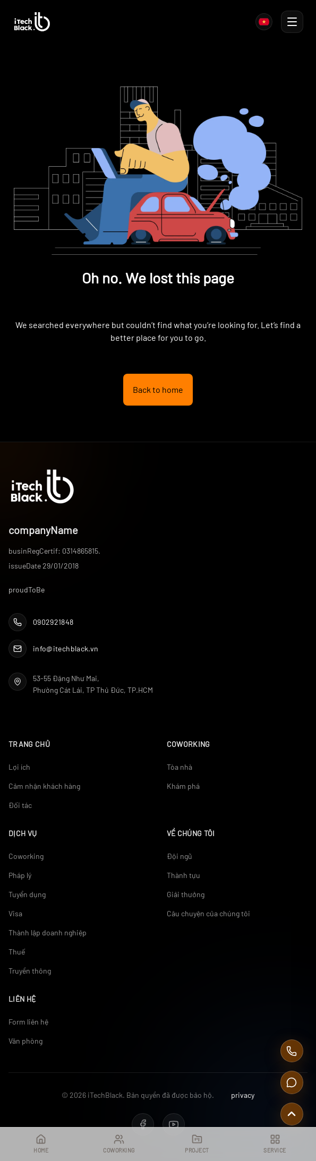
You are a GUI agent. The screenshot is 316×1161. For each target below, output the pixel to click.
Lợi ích (19, 766)
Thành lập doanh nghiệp (47, 932)
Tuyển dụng (27, 894)
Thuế (16, 951)
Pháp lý (19, 875)
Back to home (158, 389)
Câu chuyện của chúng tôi (208, 913)
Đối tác (20, 805)
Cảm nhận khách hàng (44, 785)
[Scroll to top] (291, 1114)
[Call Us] (291, 1050)
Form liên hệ (28, 1021)
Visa (15, 913)
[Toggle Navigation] (292, 22)
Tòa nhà (179, 766)
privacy (242, 1094)
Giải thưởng (185, 894)
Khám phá (183, 785)
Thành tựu (183, 875)
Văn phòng (25, 1040)
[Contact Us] (291, 1082)
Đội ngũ (179, 856)
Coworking (26, 856)
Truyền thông (29, 970)
